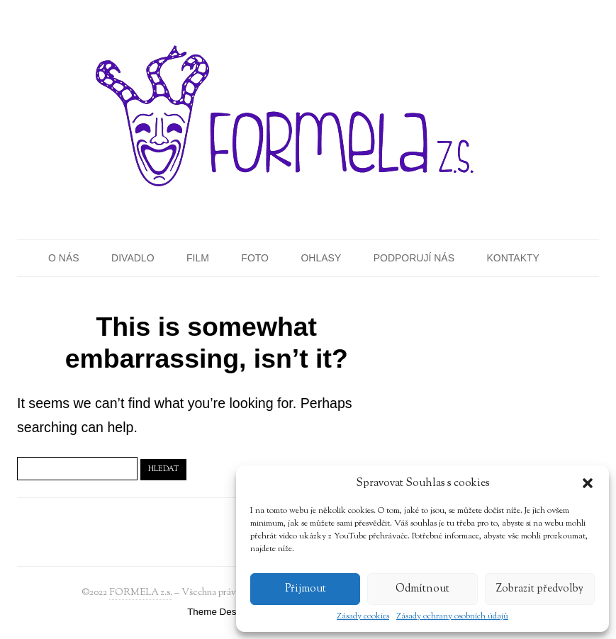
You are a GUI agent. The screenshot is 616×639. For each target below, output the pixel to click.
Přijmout (305, 589)
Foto (255, 258)
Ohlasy (321, 258)
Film (197, 258)
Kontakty (513, 258)
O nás (63, 258)
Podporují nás (414, 258)
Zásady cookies (363, 616)
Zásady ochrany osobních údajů (452, 616)
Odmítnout (422, 589)
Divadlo (132, 258)
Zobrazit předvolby (539, 589)
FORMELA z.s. (140, 592)
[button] (588, 483)
